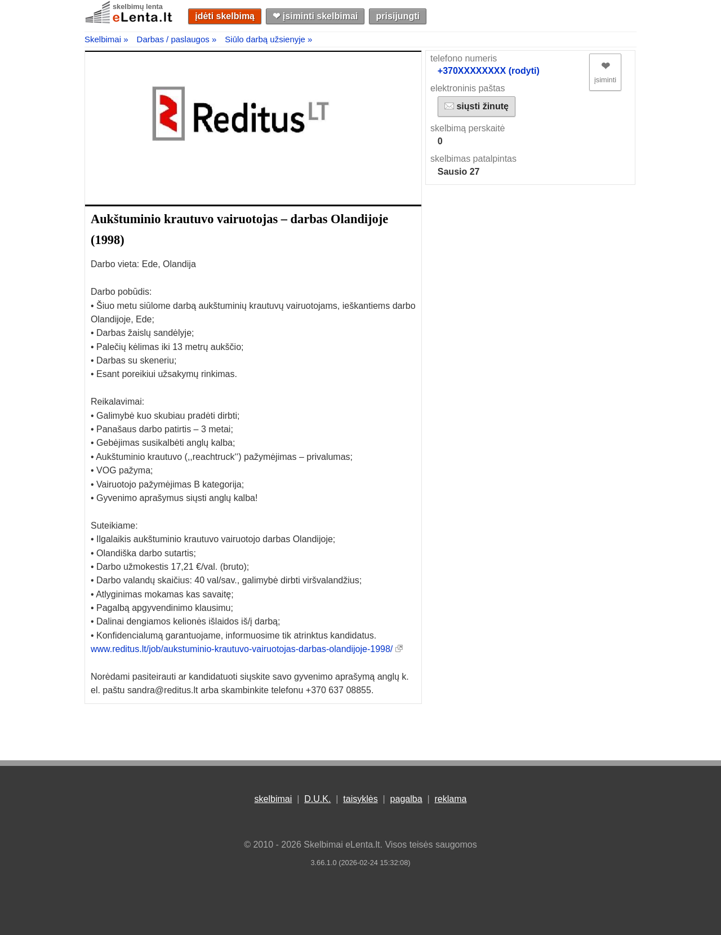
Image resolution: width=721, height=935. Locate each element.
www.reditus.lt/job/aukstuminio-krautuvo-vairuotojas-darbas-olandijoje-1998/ (242, 649)
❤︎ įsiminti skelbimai (315, 16)
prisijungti (398, 16)
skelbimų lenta (138, 6)
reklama (450, 799)
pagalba (406, 799)
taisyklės (360, 799)
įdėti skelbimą (225, 16)
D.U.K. (317, 799)
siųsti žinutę (476, 106)
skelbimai (273, 799)
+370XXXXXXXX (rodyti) (489, 71)
